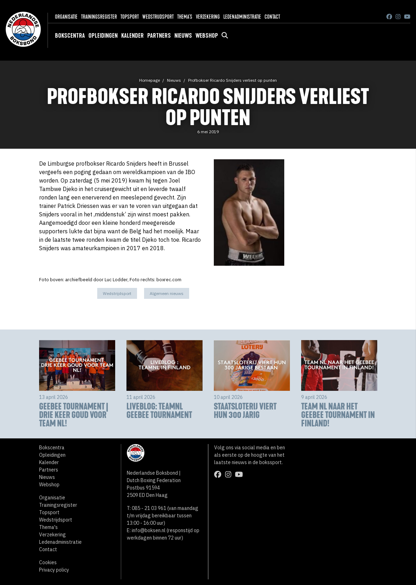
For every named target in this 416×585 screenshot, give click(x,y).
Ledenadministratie (242, 16)
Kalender (132, 35)
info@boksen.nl (149, 530)
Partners (159, 35)
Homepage (149, 80)
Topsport (129, 16)
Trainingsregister (99, 16)
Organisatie (66, 16)
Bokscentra (70, 35)
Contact (272, 16)
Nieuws (183, 35)
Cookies (48, 562)
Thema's (184, 16)
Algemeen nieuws (167, 293)
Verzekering (208, 16)
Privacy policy (54, 570)
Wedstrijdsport (158, 16)
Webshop (206, 35)
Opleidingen (103, 35)
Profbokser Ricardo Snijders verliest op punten (232, 80)
